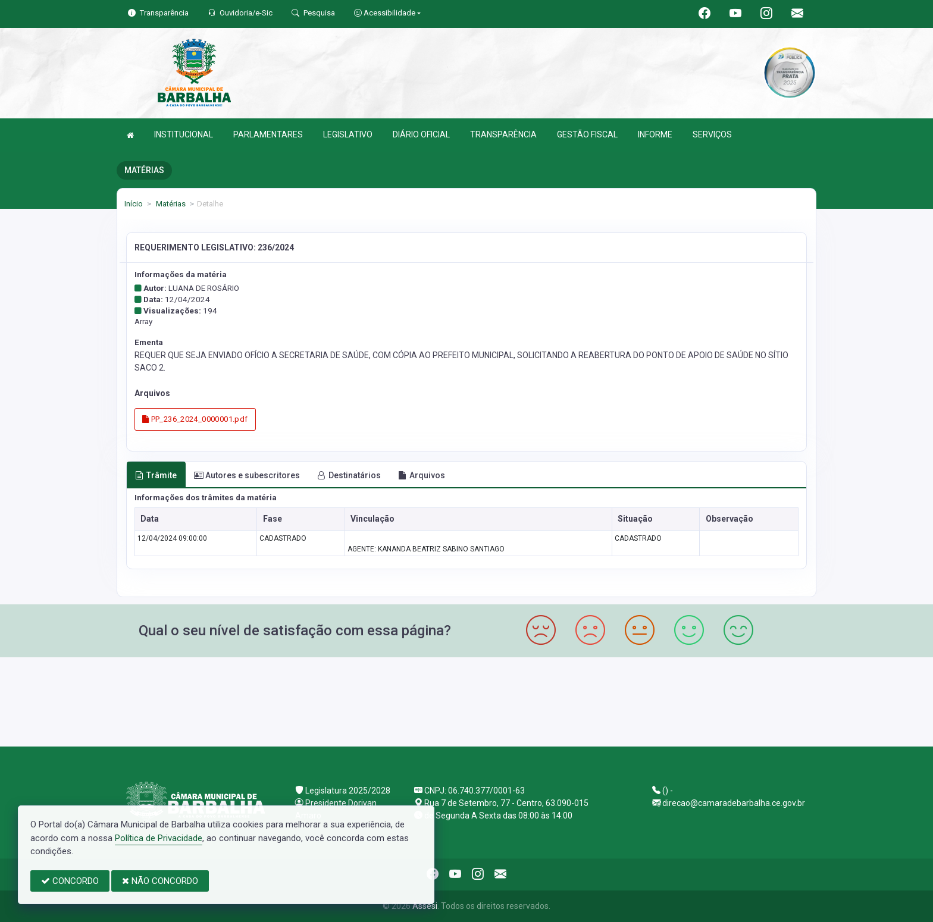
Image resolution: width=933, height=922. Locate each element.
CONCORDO (70, 881)
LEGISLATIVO (347, 134)
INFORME (655, 134)
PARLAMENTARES (268, 134)
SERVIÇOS (712, 134)
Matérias (170, 203)
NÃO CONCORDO (160, 881)
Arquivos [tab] (421, 475)
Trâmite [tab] (156, 475)
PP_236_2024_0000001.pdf (195, 419)
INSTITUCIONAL (183, 134)
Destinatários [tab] (349, 475)
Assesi (424, 906)
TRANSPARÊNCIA (503, 134)
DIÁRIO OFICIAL (421, 134)
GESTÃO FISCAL (587, 134)
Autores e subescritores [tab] (247, 475)
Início (133, 203)
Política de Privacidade (158, 838)
